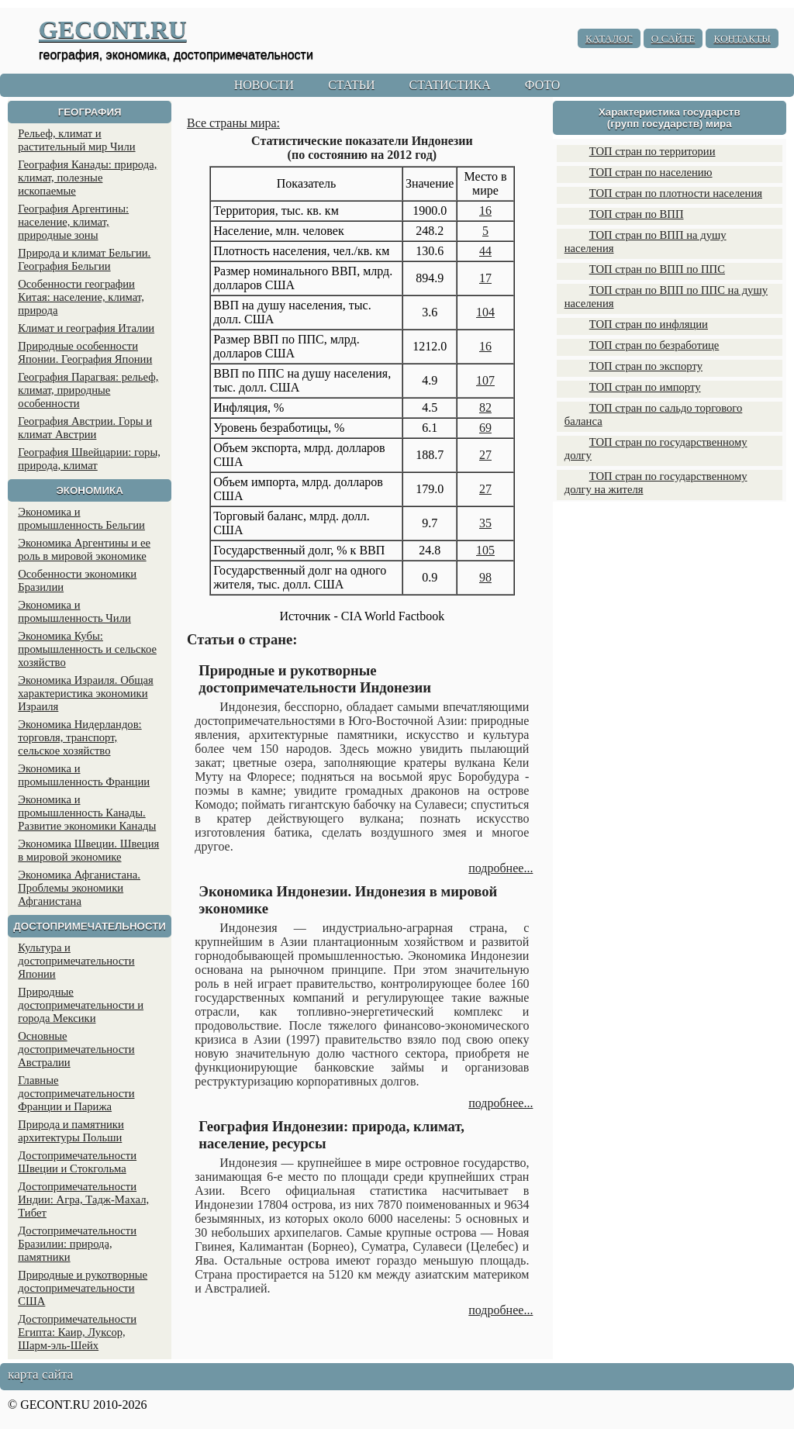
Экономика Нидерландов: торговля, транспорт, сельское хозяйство (79, 737)
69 (485, 427)
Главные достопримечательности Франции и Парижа (76, 1093)
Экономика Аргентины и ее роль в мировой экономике (84, 549)
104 (485, 312)
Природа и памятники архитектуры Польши (71, 1131)
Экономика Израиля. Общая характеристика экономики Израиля (85, 693)
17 (485, 278)
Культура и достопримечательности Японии (76, 960)
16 (485, 210)
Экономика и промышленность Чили (74, 611)
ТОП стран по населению (651, 172)
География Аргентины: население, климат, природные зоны (73, 221)
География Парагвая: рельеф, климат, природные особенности (88, 390)
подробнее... (500, 868)
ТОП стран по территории (652, 151)
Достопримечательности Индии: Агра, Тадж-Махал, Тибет (83, 1199)
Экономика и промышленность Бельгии (81, 518)
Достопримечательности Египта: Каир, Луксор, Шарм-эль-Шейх (77, 1332)
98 (485, 577)
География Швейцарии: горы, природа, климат (89, 458)
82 (485, 407)
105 (485, 550)
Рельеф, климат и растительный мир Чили (76, 140)
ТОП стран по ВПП (636, 214)
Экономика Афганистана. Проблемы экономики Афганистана (79, 887)
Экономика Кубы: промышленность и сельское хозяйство (87, 649)
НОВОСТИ (264, 84)
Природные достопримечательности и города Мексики (80, 1004)
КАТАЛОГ (609, 38)
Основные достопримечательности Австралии (76, 1049)
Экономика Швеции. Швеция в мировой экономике (88, 850)
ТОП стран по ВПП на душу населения (645, 241)
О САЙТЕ (673, 38)
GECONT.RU (113, 29)
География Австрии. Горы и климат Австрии (85, 427)
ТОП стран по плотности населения (675, 193)
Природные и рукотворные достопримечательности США (82, 1287)
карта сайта (40, 1374)
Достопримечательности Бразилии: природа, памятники (77, 1243)
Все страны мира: (233, 122)
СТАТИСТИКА (449, 84)
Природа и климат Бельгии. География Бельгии (84, 259)
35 (485, 523)
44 (485, 250)
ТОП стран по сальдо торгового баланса (653, 414)
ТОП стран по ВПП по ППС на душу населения (666, 296)
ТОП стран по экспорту (646, 366)
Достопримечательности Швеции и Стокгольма (77, 1162)
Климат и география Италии (86, 328)
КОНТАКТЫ (742, 38)
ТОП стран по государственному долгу (655, 448)
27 (485, 454)
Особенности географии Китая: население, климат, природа (81, 297)
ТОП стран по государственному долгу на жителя (655, 482)
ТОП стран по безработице (654, 345)
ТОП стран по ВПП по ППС (657, 269)
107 (485, 380)
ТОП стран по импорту (645, 387)
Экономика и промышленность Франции (84, 775)
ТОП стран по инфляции (648, 324)
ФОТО (543, 84)
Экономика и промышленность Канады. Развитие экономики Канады (87, 812)
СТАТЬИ (351, 84)
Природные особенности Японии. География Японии (85, 352)
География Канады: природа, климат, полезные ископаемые (87, 177)
